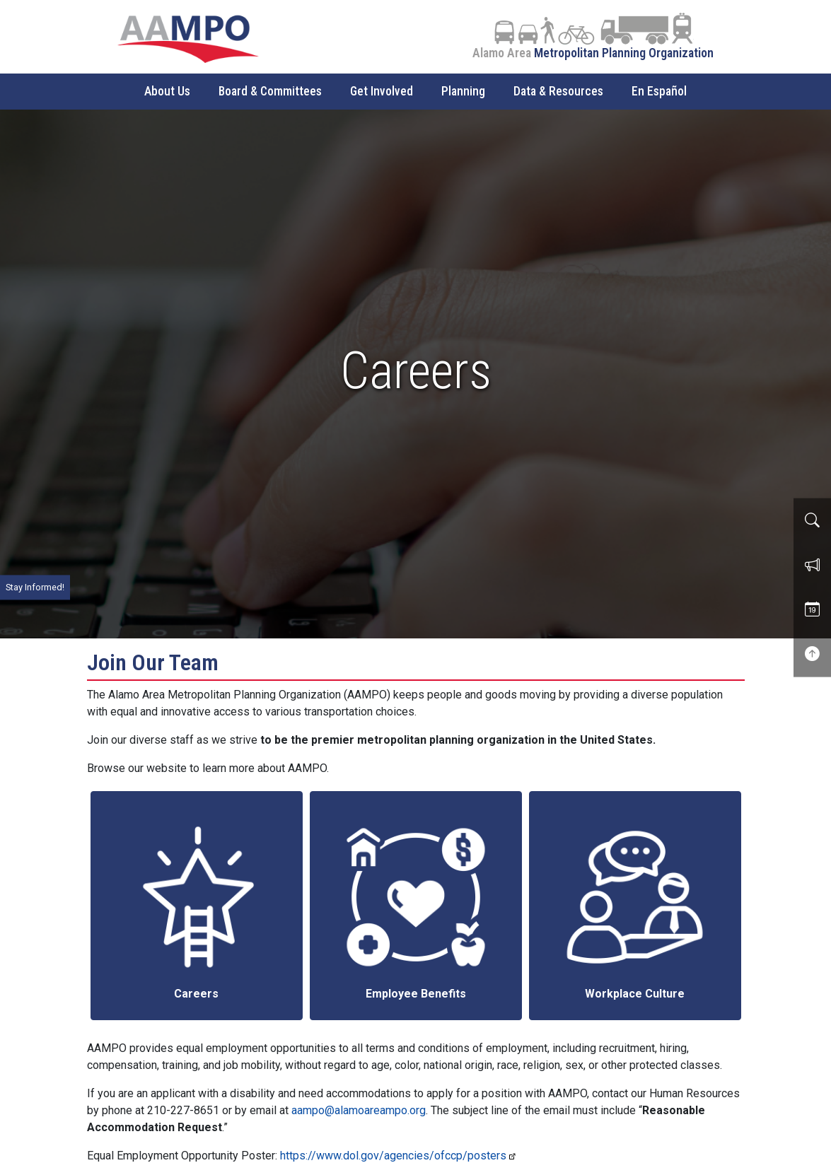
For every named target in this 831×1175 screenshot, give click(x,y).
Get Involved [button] (381, 91)
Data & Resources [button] (558, 91)
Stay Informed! (35, 587)
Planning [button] (463, 91)
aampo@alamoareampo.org (358, 1110)
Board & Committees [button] (270, 91)
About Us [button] (167, 91)
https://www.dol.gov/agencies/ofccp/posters (393, 1155)
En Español (659, 91)
